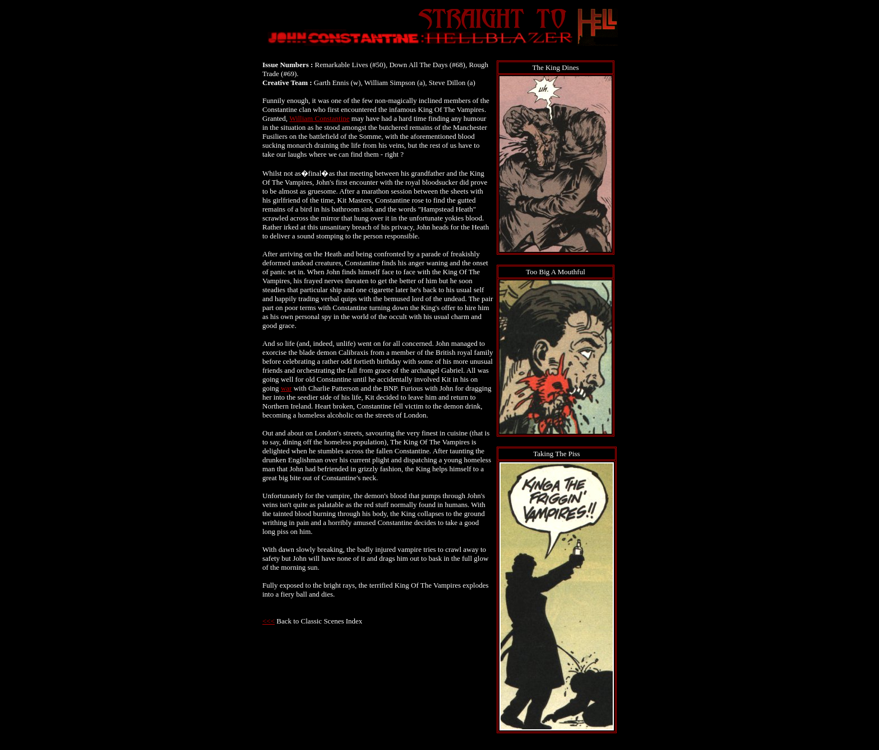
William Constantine (319, 118)
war (286, 388)
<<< (268, 621)
